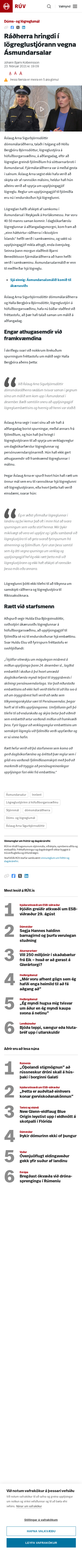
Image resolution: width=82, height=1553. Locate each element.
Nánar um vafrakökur (29, 1506)
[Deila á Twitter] (17, 27)
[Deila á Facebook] (12, 27)
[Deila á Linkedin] (23, 27)
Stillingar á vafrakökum (41, 1519)
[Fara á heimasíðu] (16, 6)
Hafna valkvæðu (41, 1531)
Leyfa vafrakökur (41, 1542)
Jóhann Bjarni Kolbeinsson (21, 62)
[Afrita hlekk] (6, 27)
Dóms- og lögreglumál (22, 21)
